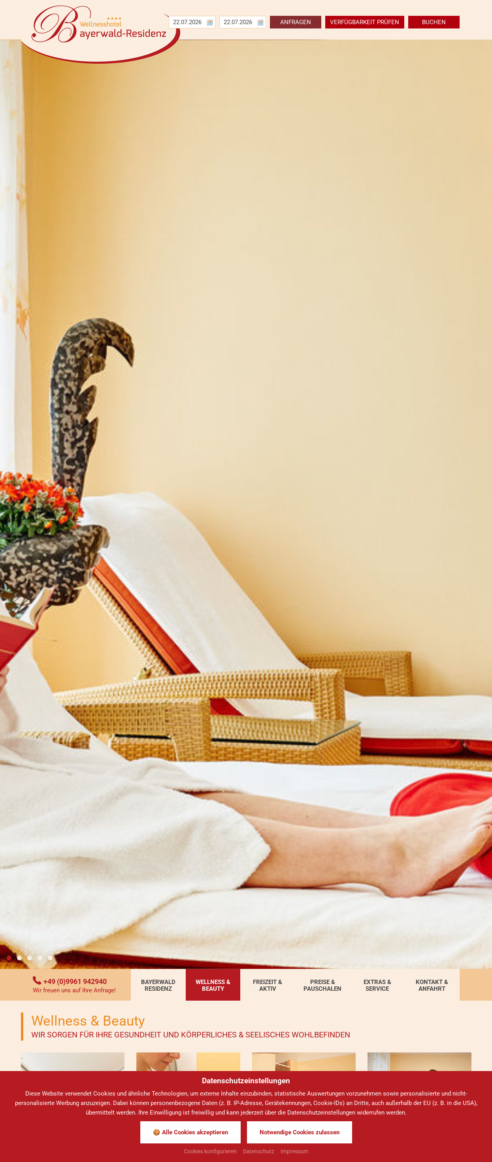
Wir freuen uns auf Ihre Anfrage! (74, 990)
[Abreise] (239, 22)
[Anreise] (189, 22)
